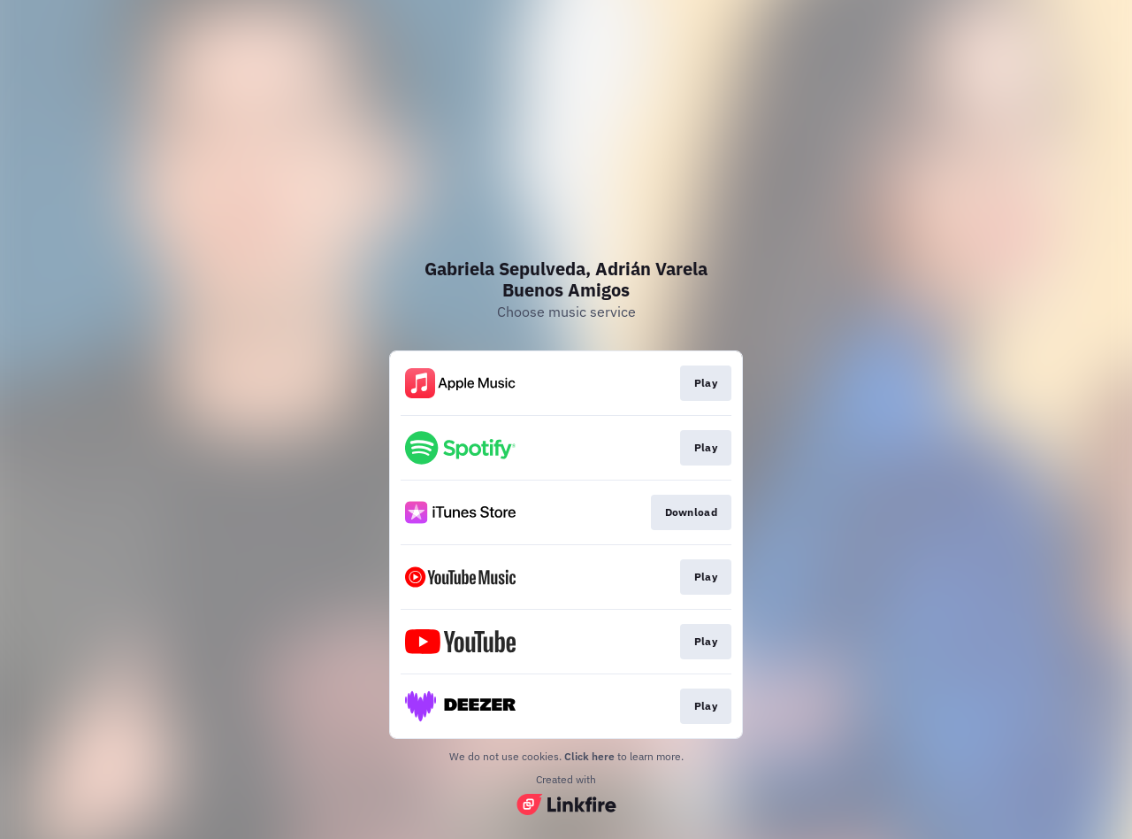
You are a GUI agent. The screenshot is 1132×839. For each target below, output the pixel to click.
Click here (589, 756)
